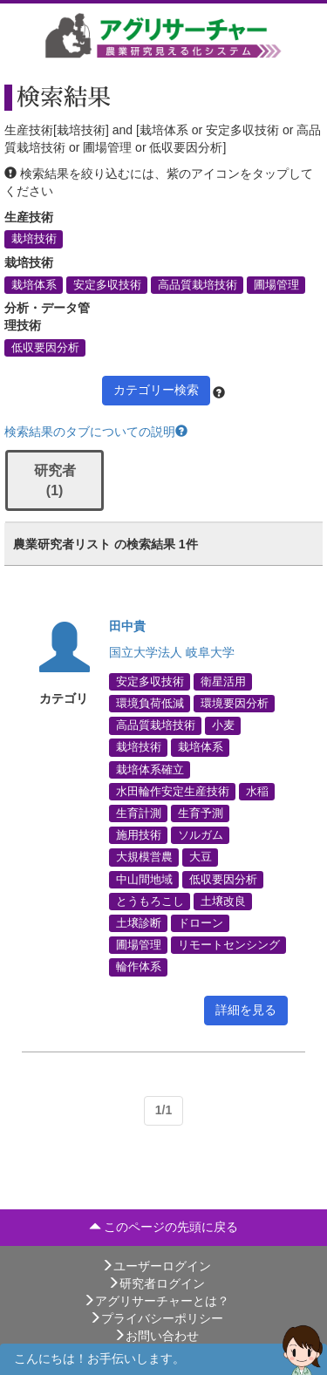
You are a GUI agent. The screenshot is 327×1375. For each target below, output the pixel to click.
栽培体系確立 (150, 769)
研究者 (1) (55, 480)
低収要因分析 (45, 347)
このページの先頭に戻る (164, 1227)
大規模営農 (144, 857)
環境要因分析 (235, 704)
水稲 (257, 791)
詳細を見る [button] (245, 1010)
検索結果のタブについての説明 (95, 432)
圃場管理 (276, 284)
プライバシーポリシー (156, 1318)
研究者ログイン (156, 1283)
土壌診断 (138, 922)
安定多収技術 (107, 284)
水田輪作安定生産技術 (172, 791)
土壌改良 (223, 901)
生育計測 (138, 813)
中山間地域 (144, 879)
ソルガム (200, 835)
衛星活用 (223, 681)
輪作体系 (138, 967)
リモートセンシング (229, 945)
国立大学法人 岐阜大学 (172, 652)
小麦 (223, 725)
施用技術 (138, 835)
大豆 (200, 857)
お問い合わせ (156, 1336)
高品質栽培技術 (197, 284)
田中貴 (127, 626)
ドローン (200, 922)
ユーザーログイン (156, 1266)
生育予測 (200, 813)
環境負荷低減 (150, 704)
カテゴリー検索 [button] (156, 390)
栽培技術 (34, 239)
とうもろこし (150, 901)
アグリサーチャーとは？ (156, 1301)
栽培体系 (34, 284)
